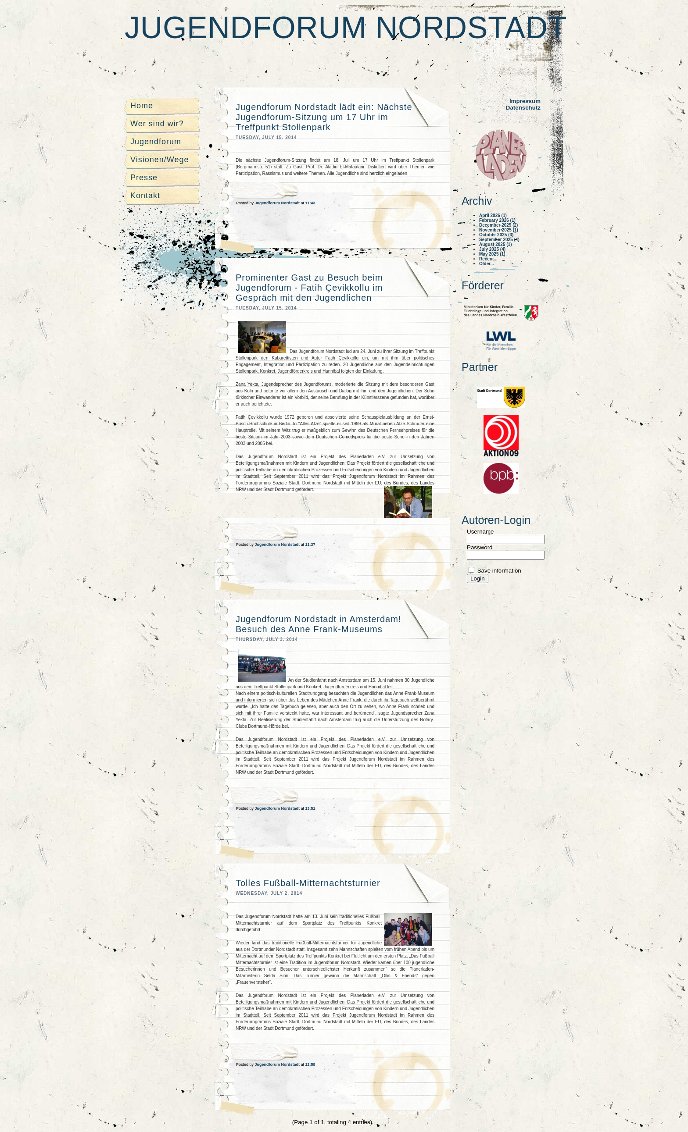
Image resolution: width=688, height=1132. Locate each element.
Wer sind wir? (157, 123)
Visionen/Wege (159, 159)
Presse (144, 177)
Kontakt (145, 195)
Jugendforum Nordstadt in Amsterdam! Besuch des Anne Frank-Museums (318, 624)
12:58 (310, 1064)
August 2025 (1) (495, 244)
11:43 (310, 203)
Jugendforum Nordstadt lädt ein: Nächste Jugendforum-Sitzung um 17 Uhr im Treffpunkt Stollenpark (324, 117)
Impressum (525, 101)
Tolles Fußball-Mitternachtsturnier (308, 883)
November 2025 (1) (498, 230)
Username (480, 531)
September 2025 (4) (499, 239)
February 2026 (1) (497, 220)
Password (480, 547)
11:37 (310, 544)
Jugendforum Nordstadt (346, 28)
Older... (486, 263)
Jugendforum (155, 141)
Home (141, 105)
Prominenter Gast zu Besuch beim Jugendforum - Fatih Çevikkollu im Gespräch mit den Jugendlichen (309, 288)
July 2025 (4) (492, 249)
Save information (498, 570)
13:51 (310, 808)
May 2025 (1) (492, 254)
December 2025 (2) (498, 225)
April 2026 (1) (493, 215)
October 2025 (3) (496, 234)
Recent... (488, 258)
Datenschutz (523, 107)
